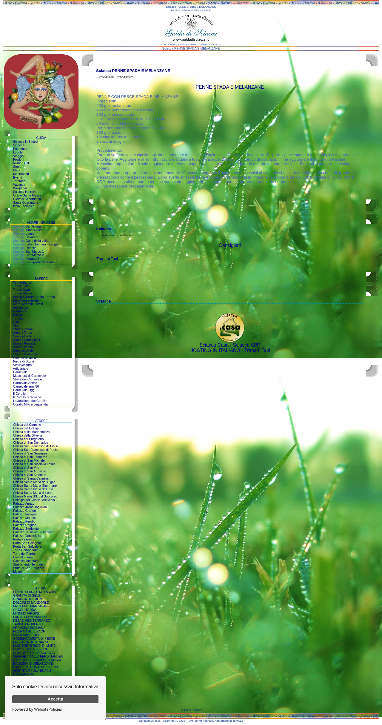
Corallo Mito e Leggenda (30, 404)
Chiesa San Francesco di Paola (35, 449)
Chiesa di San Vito (26, 467)
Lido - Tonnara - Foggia (42, 244)
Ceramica (20, 311)
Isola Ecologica (24, 206)
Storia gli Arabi (23, 350)
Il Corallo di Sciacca (27, 397)
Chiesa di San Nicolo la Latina (34, 464)
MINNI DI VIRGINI (26, 613)
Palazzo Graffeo (24, 510)
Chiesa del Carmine (27, 424)
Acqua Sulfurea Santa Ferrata (34, 297)
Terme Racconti (24, 293)
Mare (16, 170)
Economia (20, 148)
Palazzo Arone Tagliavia (30, 507)
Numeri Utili (21, 163)
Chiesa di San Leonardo (30, 457)
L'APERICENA (23, 674)
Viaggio (18, 156)
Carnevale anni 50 (26, 386)
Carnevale (20, 372)
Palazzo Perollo (24, 521)
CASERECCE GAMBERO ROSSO (37, 660)
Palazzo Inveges (24, 514)
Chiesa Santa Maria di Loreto (33, 492)
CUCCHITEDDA (24, 610)
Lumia (30, 233)
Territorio (19, 181)
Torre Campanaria (25, 550)
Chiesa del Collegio (27, 428)
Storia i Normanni (25, 354)
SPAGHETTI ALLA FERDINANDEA (38, 656)
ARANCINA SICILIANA (29, 627)
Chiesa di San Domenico (30, 442)
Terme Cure (21, 286)
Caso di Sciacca (24, 358)
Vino (16, 325)
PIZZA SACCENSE (26, 635)
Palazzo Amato (23, 503)
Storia (17, 166)
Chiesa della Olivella (27, 435)
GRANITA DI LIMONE (28, 599)
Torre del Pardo (24, 553)
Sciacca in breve (24, 191)
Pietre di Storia (23, 361)
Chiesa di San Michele (29, 460)
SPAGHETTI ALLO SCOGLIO (34, 653)
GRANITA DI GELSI (27, 595)
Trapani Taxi (107, 258)
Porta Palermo (23, 539)
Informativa (86, 686)
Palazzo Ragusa (24, 525)
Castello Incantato (25, 561)
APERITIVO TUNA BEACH (32, 670)
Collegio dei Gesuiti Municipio (34, 500)
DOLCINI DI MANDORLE (31, 602)
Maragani (32, 258)
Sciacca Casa (214, 345)
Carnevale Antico (25, 383)
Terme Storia (22, 282)
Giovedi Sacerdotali (27, 199)
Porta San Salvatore (27, 546)
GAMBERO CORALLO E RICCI (35, 667)
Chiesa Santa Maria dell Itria (33, 489)
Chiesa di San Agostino (29, 471)
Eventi (17, 177)
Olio (16, 322)
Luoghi (18, 152)
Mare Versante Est (26, 300)
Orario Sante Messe (27, 195)
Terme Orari (21, 289)
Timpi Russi (34, 230)
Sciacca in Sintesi (25, 141)
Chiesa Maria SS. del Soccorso (35, 496)
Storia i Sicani (23, 329)
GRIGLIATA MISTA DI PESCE (34, 638)
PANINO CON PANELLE (30, 617)
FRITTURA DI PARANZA (30, 642)
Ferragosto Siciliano (40, 262)
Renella (31, 248)
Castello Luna (23, 557)
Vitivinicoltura (22, 365)
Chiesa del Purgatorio (28, 439)
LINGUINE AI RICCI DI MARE (34, 645)
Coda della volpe (37, 240)
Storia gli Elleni (23, 336)
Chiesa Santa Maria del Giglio (34, 482)
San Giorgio (34, 226)
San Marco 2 (35, 255)
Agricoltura (20, 307)
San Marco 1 (35, 251)
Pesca (17, 315)
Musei (17, 571)
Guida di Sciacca (191, 710)
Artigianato (20, 368)
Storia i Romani (24, 343)
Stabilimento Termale (28, 564)
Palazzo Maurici (24, 518)
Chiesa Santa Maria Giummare (35, 485)
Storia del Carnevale (27, 379)
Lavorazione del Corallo (30, 401)
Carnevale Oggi (24, 390)
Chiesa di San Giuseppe (30, 453)
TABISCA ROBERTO (28, 624)
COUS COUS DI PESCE (30, 649)
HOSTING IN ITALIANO (215, 350)
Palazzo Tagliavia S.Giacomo (33, 532)
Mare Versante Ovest (28, 304)
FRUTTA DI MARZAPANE (31, 606)
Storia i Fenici (23, 332)
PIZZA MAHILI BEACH (29, 631)
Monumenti (21, 174)
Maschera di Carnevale (29, 375)
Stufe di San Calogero (28, 568)
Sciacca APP (246, 345)
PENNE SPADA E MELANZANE (36, 592)
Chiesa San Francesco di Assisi (35, 446)
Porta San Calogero (27, 543)
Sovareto (32, 237)
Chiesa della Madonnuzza (31, 432)
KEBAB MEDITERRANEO (31, 620)
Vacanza (19, 184)
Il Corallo (19, 393)
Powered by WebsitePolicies (37, 709)
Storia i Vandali (23, 347)
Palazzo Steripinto (26, 528)
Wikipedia (20, 188)
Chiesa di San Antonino (29, 475)
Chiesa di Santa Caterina (30, 478)
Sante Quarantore (25, 202)
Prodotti (18, 159)
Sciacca (18, 145)
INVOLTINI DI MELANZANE (33, 663)
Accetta (55, 699)
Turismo (18, 318)
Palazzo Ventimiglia (27, 535)
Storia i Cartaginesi (26, 340)
